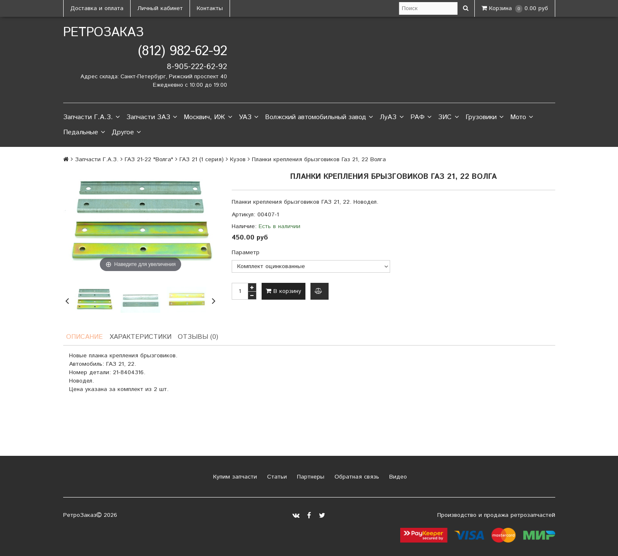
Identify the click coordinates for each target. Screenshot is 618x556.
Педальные (84, 132)
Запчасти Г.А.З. (91, 117)
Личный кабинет (160, 8)
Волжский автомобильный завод (319, 117)
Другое (126, 132)
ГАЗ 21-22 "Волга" (149, 159)
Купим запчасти (234, 477)
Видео (397, 477)
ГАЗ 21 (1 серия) (201, 159)
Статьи (276, 477)
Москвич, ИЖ (208, 117)
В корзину (283, 291)
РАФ (420, 117)
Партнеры (309, 477)
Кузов (238, 159)
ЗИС (448, 117)
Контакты (210, 8)
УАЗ (248, 117)
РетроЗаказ (103, 33)
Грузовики (484, 117)
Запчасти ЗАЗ (151, 117)
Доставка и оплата (96, 8)
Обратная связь (355, 477)
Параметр (246, 252)
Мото (521, 117)
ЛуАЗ (391, 117)
